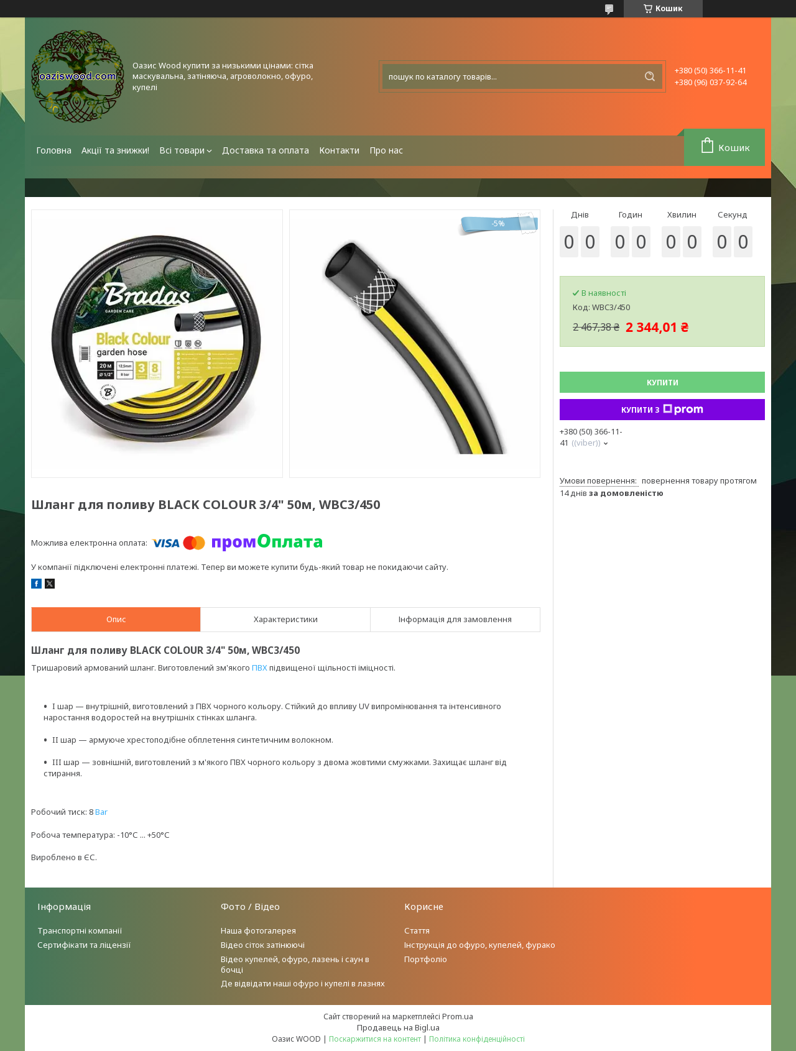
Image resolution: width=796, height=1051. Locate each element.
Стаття (417, 930)
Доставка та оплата (265, 150)
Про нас (386, 150)
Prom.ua (457, 1016)
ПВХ (259, 667)
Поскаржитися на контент (375, 1039)
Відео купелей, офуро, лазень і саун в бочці (295, 964)
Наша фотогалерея (258, 930)
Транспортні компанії (80, 930)
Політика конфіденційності (477, 1039)
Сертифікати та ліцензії (84, 944)
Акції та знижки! (115, 150)
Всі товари (182, 150)
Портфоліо (425, 959)
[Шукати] (649, 76)
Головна (54, 150)
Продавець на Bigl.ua (398, 1027)
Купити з (662, 409)
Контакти (339, 150)
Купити (662, 382)
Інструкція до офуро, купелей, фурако (479, 944)
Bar (101, 811)
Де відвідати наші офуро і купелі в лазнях (303, 983)
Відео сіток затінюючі (263, 944)
